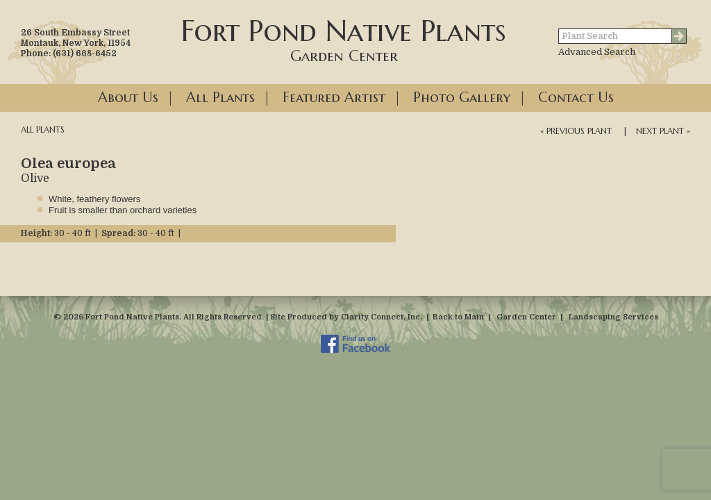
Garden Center (526, 317)
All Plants (220, 97)
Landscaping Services (613, 317)
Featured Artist (334, 97)
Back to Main (458, 317)
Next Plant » (663, 131)
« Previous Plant (576, 131)
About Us (128, 97)
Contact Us (576, 97)
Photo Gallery (461, 97)
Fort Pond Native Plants (343, 38)
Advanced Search (596, 52)
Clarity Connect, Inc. (381, 317)
